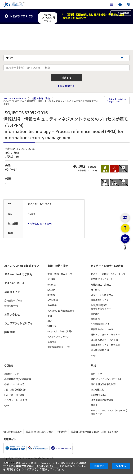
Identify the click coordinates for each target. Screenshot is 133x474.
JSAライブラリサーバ (58, 341)
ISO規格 (51, 289)
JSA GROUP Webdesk (14, 104)
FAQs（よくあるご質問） (60, 336)
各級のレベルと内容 (14, 389)
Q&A (6, 410)
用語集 (94, 410)
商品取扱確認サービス (58, 352)
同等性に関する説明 (41, 228)
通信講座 (95, 318)
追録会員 (51, 346)
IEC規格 (51, 294)
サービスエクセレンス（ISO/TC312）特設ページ (109, 417)
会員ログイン (12, 297)
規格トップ (96, 378)
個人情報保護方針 (12, 436)
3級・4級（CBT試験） (15, 399)
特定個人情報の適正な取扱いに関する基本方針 (94, 436)
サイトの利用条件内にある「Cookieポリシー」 (31, 466)
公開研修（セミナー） (102, 284)
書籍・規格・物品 (57, 270)
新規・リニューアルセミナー (105, 339)
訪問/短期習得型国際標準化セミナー (101, 312)
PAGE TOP (125, 265)
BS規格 (51, 299)
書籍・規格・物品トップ (59, 278)
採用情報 (9, 337)
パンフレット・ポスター (16, 405)
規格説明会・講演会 (101, 289)
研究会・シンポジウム (102, 299)
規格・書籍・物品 (41, 104)
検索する (66, 82)
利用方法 (51, 331)
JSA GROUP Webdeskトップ (21, 270)
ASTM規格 (52, 305)
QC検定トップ (11, 378)
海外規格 (51, 310)
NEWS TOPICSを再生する (47, 17)
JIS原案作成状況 (99, 399)
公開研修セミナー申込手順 (104, 344)
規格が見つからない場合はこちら (117, 106)
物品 (49, 325)
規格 (93, 370)
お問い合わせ (12, 319)
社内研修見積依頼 (100, 355)
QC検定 (8, 370)
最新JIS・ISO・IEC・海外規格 (106, 384)
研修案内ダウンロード (102, 334)
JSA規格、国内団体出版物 (60, 315)
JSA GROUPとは (14, 288)
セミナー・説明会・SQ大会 (107, 270)
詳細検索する (67, 92)
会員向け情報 (117, 16)
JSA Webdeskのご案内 (18, 279)
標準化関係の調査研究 (102, 405)
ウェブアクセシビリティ (18, 328)
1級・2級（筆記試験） (15, 394)
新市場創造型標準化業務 (103, 389)
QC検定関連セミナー (101, 329)
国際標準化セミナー (101, 305)
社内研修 (95, 294)
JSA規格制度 (97, 394)
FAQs (93, 360)
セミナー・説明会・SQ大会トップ (108, 278)
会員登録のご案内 (13, 305)
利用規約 (61, 436)
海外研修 (95, 323)
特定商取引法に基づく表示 (39, 436)
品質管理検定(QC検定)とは (17, 384)
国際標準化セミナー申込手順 (105, 350)
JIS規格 (51, 284)
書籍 (49, 320)
